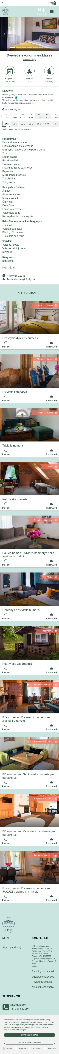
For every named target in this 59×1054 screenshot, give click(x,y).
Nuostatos (35, 1049)
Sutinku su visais (29, 1035)
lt (3, 3)
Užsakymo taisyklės (43, 976)
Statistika (21, 1049)
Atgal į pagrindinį (11, 947)
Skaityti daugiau (11, 109)
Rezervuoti (51, 344)
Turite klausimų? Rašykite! (21, 279)
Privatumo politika (42, 981)
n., (41, 11)
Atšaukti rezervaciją (43, 987)
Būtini (8, 1049)
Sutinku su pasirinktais (29, 1042)
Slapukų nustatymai (43, 971)
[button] (4, 34)
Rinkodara (50, 1049)
